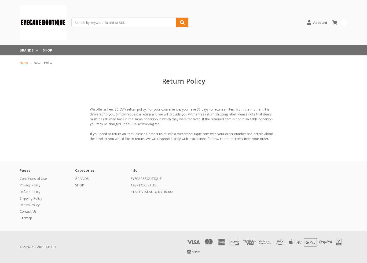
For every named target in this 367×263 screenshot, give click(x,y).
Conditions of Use (33, 178)
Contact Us (28, 211)
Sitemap (26, 218)
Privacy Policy (30, 185)
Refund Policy (30, 191)
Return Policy (30, 205)
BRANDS (29, 50)
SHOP (47, 50)
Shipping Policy (31, 198)
